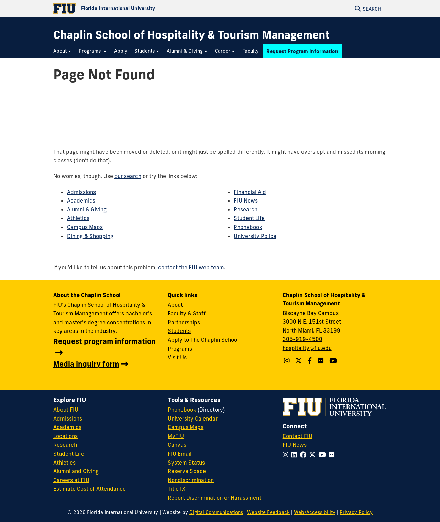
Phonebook (248, 227)
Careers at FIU (71, 480)
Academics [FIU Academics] (67, 427)
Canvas (177, 444)
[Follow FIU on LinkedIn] (295, 454)
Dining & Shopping (90, 235)
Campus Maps (85, 227)
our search (127, 176)
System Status (186, 462)
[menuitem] (62, 51)
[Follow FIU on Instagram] (287, 454)
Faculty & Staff (187, 313)
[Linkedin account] (321, 360)
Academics (81, 200)
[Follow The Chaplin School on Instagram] (288, 360)
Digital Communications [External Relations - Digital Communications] (216, 512)
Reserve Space (187, 471)
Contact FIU (297, 436)
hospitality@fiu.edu (307, 348)
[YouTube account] (334, 360)
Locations (65, 436)
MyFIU (176, 436)
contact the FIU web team (191, 267)
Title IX (176, 488)
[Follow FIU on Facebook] (304, 454)
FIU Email (179, 453)
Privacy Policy (356, 512)
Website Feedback (268, 512)
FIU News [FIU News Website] (295, 444)
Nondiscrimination (191, 480)
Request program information (104, 341)
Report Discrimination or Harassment (214, 497)
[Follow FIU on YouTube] (323, 454)
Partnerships (184, 322)
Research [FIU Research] (65, 444)
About (175, 304)
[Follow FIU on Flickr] (333, 454)
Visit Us (177, 357)
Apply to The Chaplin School (203, 339)
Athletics (78, 218)
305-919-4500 (302, 339)
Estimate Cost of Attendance (89, 488)
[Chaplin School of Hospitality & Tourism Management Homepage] (191, 35)
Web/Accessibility (315, 512)
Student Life (249, 218)
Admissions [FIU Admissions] (67, 418)
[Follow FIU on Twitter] (313, 454)
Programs (180, 348)
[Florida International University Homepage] (136, 8)
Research (245, 209)
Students (179, 330)
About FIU (65, 409)
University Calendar (193, 418)
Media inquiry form (86, 363)
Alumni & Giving (87, 209)
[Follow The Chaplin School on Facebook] (310, 360)
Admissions (81, 191)
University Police (255, 235)
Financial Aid (250, 191)
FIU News (246, 200)
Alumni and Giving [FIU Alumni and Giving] (76, 471)
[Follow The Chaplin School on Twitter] (299, 360)
